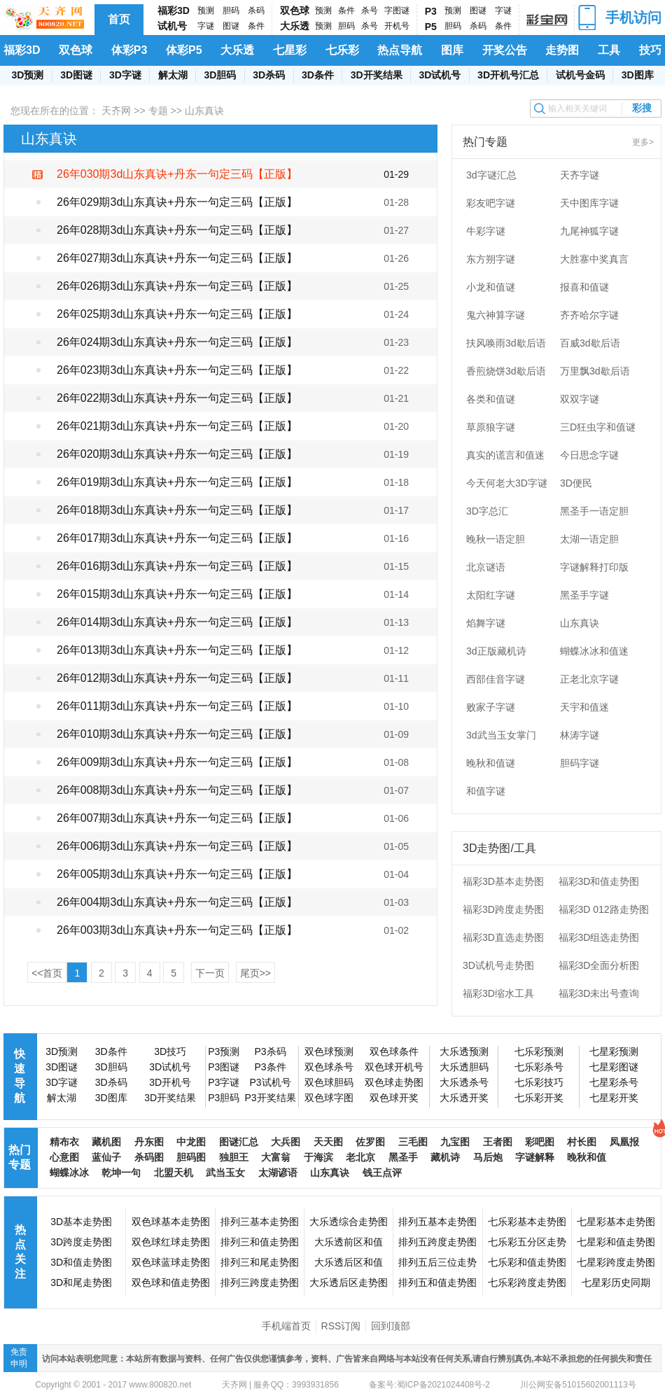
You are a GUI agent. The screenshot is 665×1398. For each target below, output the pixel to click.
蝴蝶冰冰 (69, 1172)
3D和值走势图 (81, 1262)
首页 (119, 19)
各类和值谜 (490, 399)
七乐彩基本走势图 (527, 1221)
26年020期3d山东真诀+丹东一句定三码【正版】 (177, 454)
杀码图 (149, 1157)
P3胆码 (223, 1097)
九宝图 (455, 1141)
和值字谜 (485, 791)
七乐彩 (342, 50)
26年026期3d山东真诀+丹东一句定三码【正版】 (177, 286)
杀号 (369, 10)
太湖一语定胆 (589, 539)
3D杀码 (269, 75)
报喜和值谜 (584, 287)
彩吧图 (539, 1141)
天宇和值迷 (584, 707)
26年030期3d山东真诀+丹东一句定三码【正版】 (177, 174)
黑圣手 (403, 1157)
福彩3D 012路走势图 (604, 909)
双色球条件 (394, 1051)
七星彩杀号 (613, 1082)
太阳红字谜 (490, 595)
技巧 (650, 50)
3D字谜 (125, 75)
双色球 (294, 10)
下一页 (210, 973)
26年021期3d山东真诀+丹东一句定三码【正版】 (177, 426)
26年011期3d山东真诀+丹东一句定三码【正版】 (177, 706)
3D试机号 (440, 75)
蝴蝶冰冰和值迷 (594, 651)
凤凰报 (624, 1141)
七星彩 (290, 50)
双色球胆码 (329, 1082)
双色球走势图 (394, 1082)
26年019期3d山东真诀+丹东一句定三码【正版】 (177, 482)
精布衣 (64, 1141)
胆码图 (191, 1157)
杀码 (256, 10)
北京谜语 (485, 567)
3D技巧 (170, 1051)
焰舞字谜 (485, 623)
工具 (609, 50)
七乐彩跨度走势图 (527, 1282)
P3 (431, 11)
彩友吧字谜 (490, 203)
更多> (643, 142)
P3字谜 (223, 1082)
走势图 (562, 50)
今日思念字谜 (589, 455)
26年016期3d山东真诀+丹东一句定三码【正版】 (177, 566)
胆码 (231, 10)
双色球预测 (329, 1051)
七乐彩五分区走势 (527, 1241)
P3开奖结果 (269, 1097)
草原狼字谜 (490, 427)
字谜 (205, 26)
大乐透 (294, 26)
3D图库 (638, 75)
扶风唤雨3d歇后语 (506, 343)
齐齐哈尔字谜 (589, 315)
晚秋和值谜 (490, 763)
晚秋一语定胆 (495, 539)
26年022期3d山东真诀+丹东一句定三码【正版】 (177, 398)
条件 (256, 26)
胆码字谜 (579, 763)
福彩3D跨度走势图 (503, 909)
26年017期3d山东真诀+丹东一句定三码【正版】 (177, 538)
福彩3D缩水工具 (498, 993)
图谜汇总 (238, 1141)
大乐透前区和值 (348, 1241)
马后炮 (488, 1157)
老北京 (360, 1157)
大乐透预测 (464, 1051)
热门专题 (19, 1157)
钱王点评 (382, 1172)
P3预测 (223, 1051)
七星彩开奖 (613, 1097)
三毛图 (413, 1141)
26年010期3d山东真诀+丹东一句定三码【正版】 (177, 734)
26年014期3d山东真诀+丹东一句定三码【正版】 (177, 622)
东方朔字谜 (490, 259)
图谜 (231, 26)
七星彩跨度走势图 (616, 1262)
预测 (205, 10)
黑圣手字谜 (584, 595)
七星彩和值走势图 (616, 1241)
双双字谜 (579, 399)
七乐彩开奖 (539, 1097)
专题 (158, 110)
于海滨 (318, 1157)
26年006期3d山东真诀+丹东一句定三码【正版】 (177, 846)
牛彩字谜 (485, 231)
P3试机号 (269, 1082)
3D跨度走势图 (81, 1241)
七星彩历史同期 (616, 1282)
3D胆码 (220, 75)
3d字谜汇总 (491, 175)
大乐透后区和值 (348, 1262)
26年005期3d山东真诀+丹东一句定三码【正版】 (177, 874)
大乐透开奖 (464, 1097)
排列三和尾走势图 (259, 1262)
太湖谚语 (278, 1172)
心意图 (64, 1157)
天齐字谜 (579, 175)
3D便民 (576, 483)
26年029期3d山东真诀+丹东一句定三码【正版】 (177, 202)
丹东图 (149, 1141)
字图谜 (397, 10)
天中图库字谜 (589, 203)
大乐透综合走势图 (348, 1221)
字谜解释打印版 (594, 567)
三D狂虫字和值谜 (598, 427)
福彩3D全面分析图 (599, 965)
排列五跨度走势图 (437, 1241)
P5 (431, 26)
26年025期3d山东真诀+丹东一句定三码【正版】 (177, 314)
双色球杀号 (329, 1066)
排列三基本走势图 (259, 1221)
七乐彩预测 (539, 1051)
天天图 (328, 1141)
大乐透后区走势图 (348, 1282)
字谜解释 (534, 1157)
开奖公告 (504, 50)
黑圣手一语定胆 (594, 511)
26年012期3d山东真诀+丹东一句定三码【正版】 (177, 678)
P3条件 (270, 1066)
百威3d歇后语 (590, 343)
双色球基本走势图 (171, 1221)
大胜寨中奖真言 (594, 259)
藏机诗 (445, 1157)
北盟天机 (173, 1172)
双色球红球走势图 (171, 1241)
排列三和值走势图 (259, 1241)
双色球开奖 (394, 1097)
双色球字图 (329, 1097)
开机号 (397, 26)
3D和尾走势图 (81, 1282)
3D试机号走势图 (498, 965)
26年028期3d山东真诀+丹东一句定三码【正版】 (177, 230)
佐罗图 (370, 1141)
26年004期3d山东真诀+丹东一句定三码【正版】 (177, 902)
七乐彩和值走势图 (527, 1262)
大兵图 (285, 1141)
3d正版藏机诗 (496, 651)
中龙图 (191, 1141)
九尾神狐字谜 (589, 231)
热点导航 (399, 50)
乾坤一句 (121, 1172)
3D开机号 (170, 1082)
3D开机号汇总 (508, 75)
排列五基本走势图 (437, 1221)
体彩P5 (184, 50)
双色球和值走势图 (171, 1282)
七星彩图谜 (613, 1066)
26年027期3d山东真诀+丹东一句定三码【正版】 (177, 258)
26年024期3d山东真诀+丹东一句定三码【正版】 (177, 342)
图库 (452, 50)
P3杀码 (270, 1051)
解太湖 (173, 75)
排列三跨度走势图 (259, 1282)
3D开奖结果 (376, 75)
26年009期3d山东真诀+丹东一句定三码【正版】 (177, 762)
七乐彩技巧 (539, 1082)
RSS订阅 (341, 1325)
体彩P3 (129, 50)
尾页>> (255, 973)
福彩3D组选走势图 (599, 937)
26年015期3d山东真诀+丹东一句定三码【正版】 (177, 594)
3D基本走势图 (81, 1221)
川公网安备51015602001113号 (577, 1385)
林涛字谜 (579, 735)
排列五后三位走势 (437, 1262)
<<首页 (46, 973)
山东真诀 (579, 623)
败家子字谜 (490, 707)
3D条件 (318, 75)
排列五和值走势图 (437, 1282)
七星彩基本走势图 (616, 1221)
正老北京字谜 (589, 679)
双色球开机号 (394, 1066)
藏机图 (106, 1141)
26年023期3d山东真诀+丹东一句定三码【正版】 (177, 370)
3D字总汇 (487, 511)
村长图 (581, 1141)
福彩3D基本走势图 (503, 881)
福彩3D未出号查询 (599, 993)
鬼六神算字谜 (495, 315)
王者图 (497, 1141)
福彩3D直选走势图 (503, 937)
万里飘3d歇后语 (595, 371)
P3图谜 (223, 1066)
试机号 (172, 26)
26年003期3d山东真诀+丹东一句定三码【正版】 (177, 930)
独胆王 (233, 1157)
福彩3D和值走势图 (599, 881)
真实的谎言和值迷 (505, 455)
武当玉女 (225, 1172)
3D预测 (27, 75)
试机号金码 (580, 75)
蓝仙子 (106, 1157)
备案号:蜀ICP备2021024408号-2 (429, 1385)
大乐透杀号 (464, 1082)
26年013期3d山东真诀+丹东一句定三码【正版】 (177, 650)
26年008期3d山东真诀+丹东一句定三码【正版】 (177, 790)
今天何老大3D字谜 (506, 483)
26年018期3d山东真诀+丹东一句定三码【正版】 (177, 510)
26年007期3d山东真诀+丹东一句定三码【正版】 (177, 818)
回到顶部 (390, 1325)
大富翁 (275, 1157)
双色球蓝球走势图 (171, 1262)
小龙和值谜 (490, 287)
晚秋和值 (586, 1157)
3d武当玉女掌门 (501, 735)
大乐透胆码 (464, 1066)
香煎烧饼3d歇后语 (506, 371)
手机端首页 (286, 1325)
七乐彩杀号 (539, 1066)
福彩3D (174, 10)
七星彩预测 (613, 1051)
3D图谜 (76, 75)
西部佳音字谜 (495, 679)
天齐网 (116, 110)
